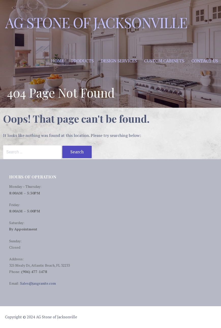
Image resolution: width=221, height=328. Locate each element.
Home (57, 60)
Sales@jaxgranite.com (38, 283)
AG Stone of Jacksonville (96, 22)
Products (82, 60)
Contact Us (204, 60)
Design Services (119, 60)
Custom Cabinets (164, 60)
